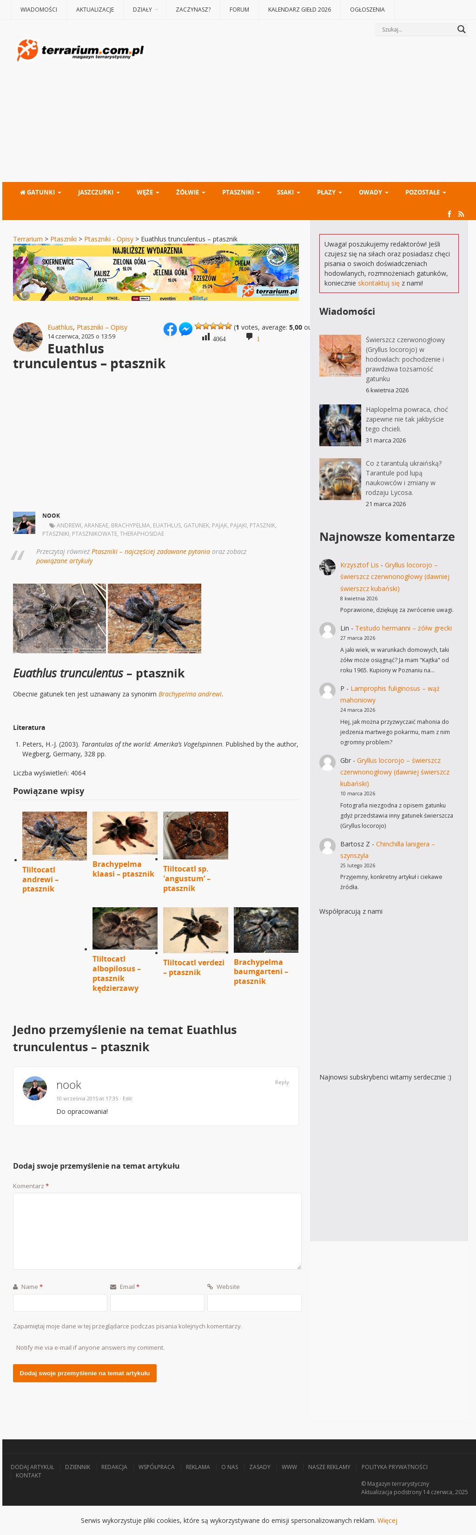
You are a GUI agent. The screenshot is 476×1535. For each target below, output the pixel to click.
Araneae (96, 525)
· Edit (126, 1098)
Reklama (198, 1467)
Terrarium (28, 238)
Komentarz (31, 1186)
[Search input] (417, 29)
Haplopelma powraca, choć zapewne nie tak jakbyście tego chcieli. (407, 419)
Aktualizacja (376, 1492)
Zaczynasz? (193, 9)
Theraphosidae (142, 534)
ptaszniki (55, 534)
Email (124, 1286)
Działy (142, 9)
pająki (238, 525)
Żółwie (187, 192)
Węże (145, 192)
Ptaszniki (238, 192)
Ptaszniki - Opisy (108, 238)
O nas (229, 1467)
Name (28, 1286)
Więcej (387, 1520)
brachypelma (130, 525)
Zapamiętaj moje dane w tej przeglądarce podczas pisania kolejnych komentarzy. (127, 1326)
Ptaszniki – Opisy (102, 327)
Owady (370, 192)
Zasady (260, 1467)
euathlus (167, 525)
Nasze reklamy (329, 1467)
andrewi (69, 525)
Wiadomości (38, 9)
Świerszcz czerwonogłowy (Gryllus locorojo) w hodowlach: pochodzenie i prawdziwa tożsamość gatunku (405, 359)
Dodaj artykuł (32, 1467)
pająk (219, 525)
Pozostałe (422, 192)
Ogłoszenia (367, 9)
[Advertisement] (308, 110)
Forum (239, 9)
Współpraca (157, 1467)
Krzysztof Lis (359, 564)
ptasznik (262, 525)
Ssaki (285, 192)
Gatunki (37, 192)
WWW (289, 1467)
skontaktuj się (379, 283)
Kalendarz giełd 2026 (299, 9)
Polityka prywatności (395, 1467)
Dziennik (77, 1467)
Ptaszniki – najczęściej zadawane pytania (151, 551)
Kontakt (28, 1475)
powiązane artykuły (64, 560)
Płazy (326, 192)
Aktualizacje (95, 9)
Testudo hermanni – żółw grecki (403, 628)
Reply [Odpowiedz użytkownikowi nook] (282, 1082)
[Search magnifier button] (461, 29)
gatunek (196, 525)
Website (223, 1286)
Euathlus (60, 327)
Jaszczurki (95, 192)
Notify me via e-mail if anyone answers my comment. (90, 1347)
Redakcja (114, 1467)
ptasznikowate (94, 534)
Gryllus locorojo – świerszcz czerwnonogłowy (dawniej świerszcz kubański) (395, 576)
